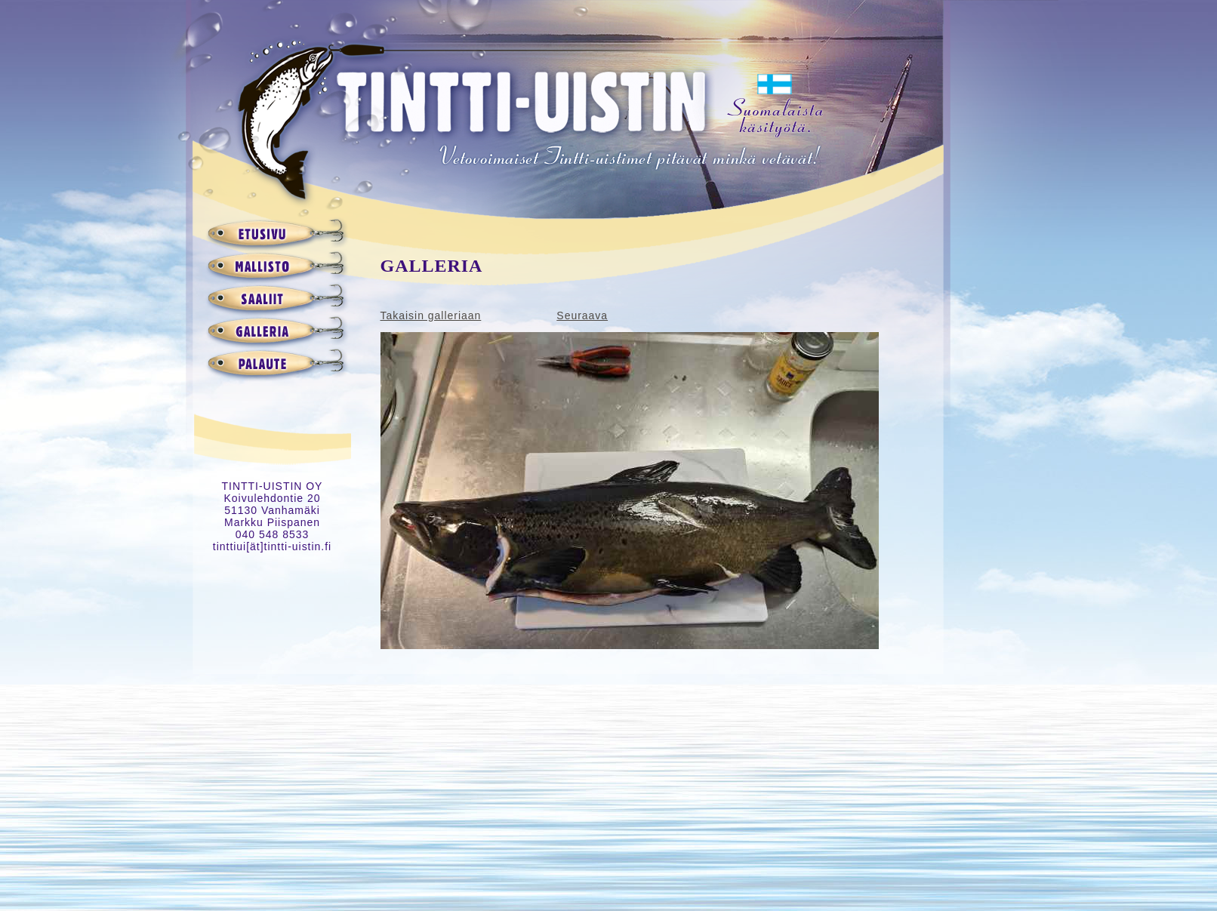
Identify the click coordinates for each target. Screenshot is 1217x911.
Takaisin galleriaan (431, 315)
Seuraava (582, 315)
